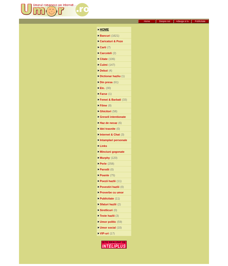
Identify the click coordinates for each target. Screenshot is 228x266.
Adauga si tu (182, 21)
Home (147, 21)
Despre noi (164, 21)
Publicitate (200, 21)
